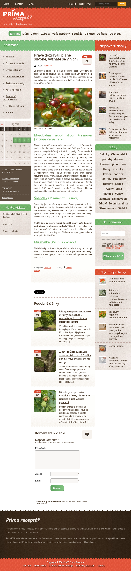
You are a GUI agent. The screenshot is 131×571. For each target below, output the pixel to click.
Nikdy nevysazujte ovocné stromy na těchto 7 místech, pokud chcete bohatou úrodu (75, 316)
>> (28, 124)
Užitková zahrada (15, 105)
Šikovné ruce (107, 208)
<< (2, 124)
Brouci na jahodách (11, 231)
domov (118, 159)
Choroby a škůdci (15, 76)
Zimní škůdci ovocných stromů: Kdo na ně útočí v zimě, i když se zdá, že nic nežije (75, 357)
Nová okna (7, 224)
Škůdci (122, 208)
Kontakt (19, 3)
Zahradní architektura (10, 98)
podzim (118, 174)
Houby (9, 112)
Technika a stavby (15, 83)
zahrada (104, 198)
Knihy (107, 169)
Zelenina (114, 203)
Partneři (27, 565)
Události (102, 34)
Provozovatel (40, 565)
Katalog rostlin (13, 89)
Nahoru (101, 565)
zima (125, 203)
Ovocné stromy (14, 69)
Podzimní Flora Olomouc (12, 169)
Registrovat (85, 3)
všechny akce (7, 198)
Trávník (10, 56)
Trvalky (109, 188)
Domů (7, 3)
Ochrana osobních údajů (61, 565)
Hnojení (105, 164)
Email (38, 480)
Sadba (119, 183)
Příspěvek (40, 448)
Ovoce (69, 267)
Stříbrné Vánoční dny (10, 179)
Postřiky (105, 178)
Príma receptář (17, 15)
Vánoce (108, 193)
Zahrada (15, 34)
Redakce (47, 66)
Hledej (122, 4)
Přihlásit (72, 3)
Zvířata (45, 34)
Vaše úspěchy (61, 34)
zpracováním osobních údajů (115, 247)
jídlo (115, 164)
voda (119, 188)
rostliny (108, 183)
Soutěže (77, 34)
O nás (31, 3)
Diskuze (89, 34)
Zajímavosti (119, 198)
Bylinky (104, 154)
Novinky (118, 169)
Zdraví (102, 203)
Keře (123, 164)
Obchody (115, 34)
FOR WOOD (7, 188)
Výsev (119, 193)
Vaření (35, 34)
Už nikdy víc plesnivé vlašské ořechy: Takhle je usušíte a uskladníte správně (74, 397)
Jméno (38, 474)
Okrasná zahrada (15, 63)
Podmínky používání (85, 565)
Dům (25, 34)
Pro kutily (119, 178)
